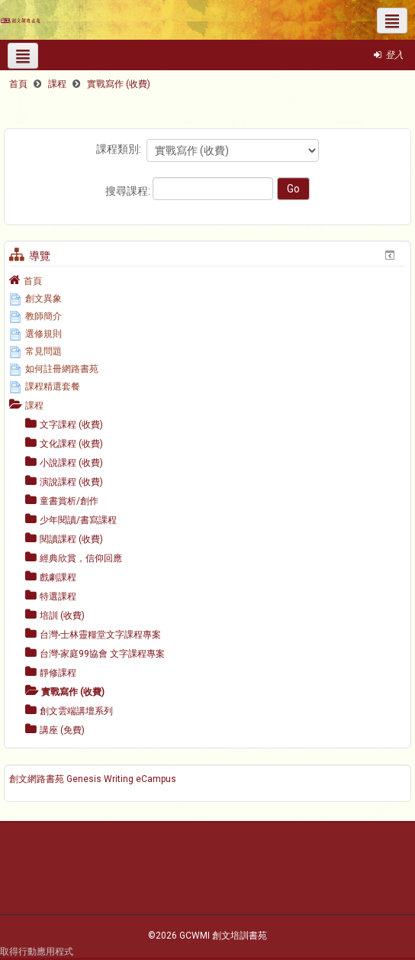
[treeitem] (207, 280)
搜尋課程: (129, 191)
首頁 (33, 281)
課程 (34, 405)
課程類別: (118, 149)
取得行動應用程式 (36, 951)
